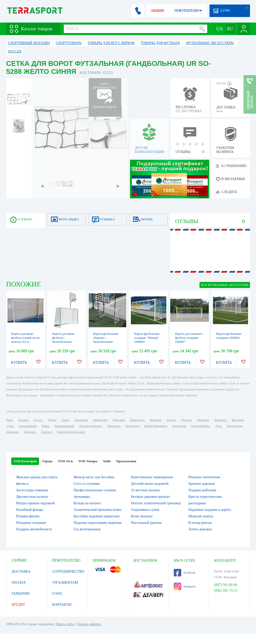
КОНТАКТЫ (62, 604)
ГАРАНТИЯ (21, 593)
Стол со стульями (87, 484)
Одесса (38, 420)
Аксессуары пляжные (32, 490)
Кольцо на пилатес (87, 503)
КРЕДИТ (18, 604)
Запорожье (81, 420)
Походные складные (31, 523)
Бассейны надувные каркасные (97, 516)
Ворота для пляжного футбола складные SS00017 (188, 338)
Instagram (185, 586)
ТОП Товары (88, 461)
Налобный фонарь (30, 510)
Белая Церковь (200, 426)
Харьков (23, 420)
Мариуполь (137, 420)
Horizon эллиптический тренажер (156, 503)
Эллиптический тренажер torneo (98, 510)
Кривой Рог (100, 420)
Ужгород (46, 432)
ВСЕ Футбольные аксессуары (224, 285)
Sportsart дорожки (201, 484)
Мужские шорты (200, 516)
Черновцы (113, 426)
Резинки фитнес (28, 516)
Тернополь (179, 426)
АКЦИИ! (157, 11)
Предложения (126, 461)
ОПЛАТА (19, 582)
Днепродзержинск (90, 426)
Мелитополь (234, 426)
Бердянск (30, 432)
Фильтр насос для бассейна (94, 477)
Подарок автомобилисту (34, 529)
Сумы (10, 426)
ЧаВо (107, 461)
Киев (9, 420)
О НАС (57, 593)
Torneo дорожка (200, 529)
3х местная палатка (145, 490)
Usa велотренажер (87, 529)
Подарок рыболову (202, 490)
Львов (65, 420)
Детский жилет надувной (149, 484)
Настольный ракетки (146, 523)
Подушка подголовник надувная (98, 523)
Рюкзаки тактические (204, 477)
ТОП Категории (25, 461)
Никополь (12, 432)
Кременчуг (132, 426)
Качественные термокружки (152, 477)
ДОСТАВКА (21, 571)
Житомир (238, 420)
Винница (155, 420)
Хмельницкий (27, 426)
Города (47, 461)
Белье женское (141, 516)
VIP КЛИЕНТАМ (65, 582)
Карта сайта (65, 624)
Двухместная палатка (32, 497)
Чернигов (203, 420)
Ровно (45, 426)
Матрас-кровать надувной (35, 503)
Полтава (186, 420)
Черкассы (220, 420)
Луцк (218, 426)
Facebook (185, 572)
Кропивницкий (64, 426)
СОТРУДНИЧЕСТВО (68, 571)
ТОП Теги (65, 461)
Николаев (119, 420)
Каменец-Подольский (71, 432)
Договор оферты (88, 624)
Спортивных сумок (145, 510)
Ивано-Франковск (155, 426)
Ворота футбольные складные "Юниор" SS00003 (147, 338)
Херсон (171, 420)
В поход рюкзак (200, 523)
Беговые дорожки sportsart (150, 497)
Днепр (52, 420)
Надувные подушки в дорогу (209, 510)
